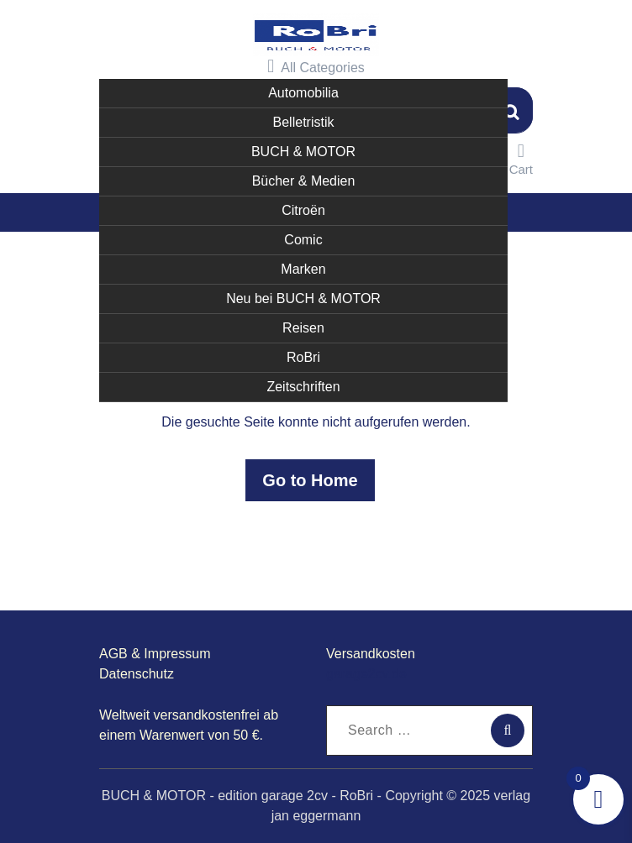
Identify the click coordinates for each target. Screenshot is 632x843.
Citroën (303, 210)
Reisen (303, 328)
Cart (521, 159)
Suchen (512, 110)
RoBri (303, 357)
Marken (303, 269)
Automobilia (303, 93)
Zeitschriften (303, 387)
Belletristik (303, 122)
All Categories (316, 66)
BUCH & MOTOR (303, 151)
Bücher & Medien (304, 181)
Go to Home (309, 480)
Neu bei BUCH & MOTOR (303, 298)
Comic (303, 240)
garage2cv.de (366, 674)
